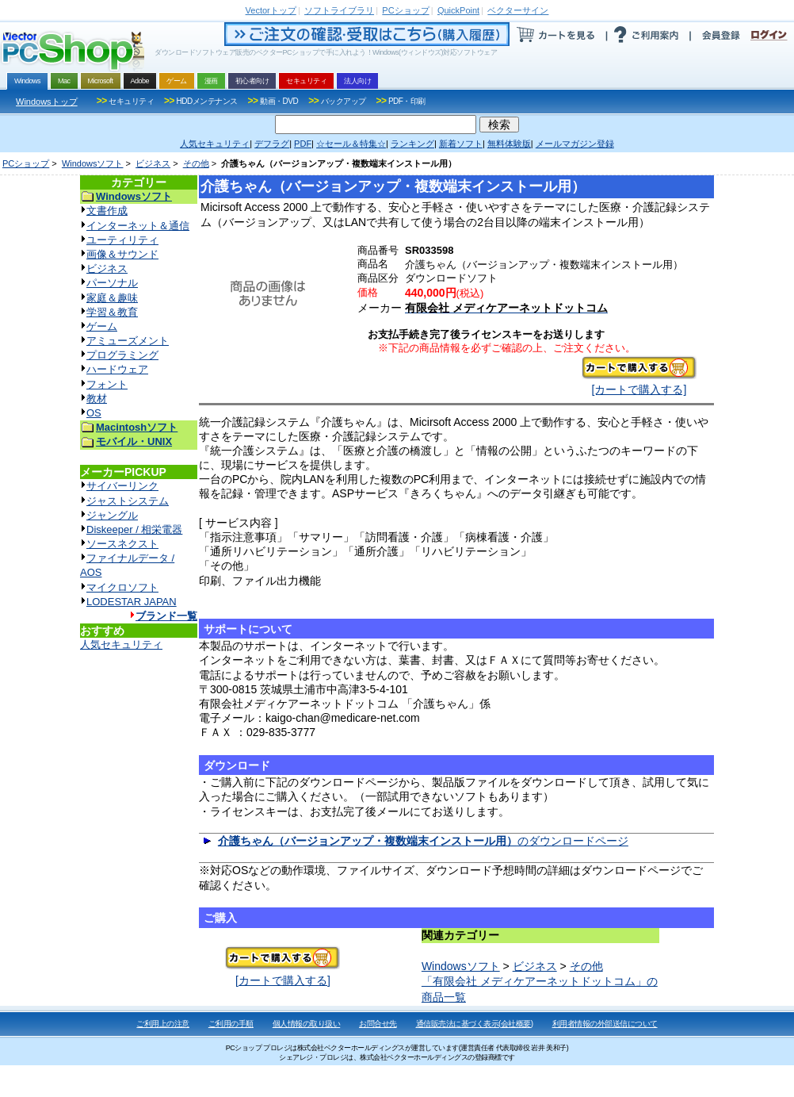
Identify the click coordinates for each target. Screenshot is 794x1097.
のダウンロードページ (423, 840)
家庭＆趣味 (112, 298)
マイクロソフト (122, 587)
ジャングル (112, 515)
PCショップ (25, 163)
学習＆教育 (112, 312)
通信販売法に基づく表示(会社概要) (474, 1023)
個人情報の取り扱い (307, 1023)
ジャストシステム (127, 501)
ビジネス (153, 163)
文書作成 (107, 211)
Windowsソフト (93, 163)
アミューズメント (127, 341)
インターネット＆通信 (137, 226)
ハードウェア (117, 369)
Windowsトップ (47, 101)
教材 (96, 399)
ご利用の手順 (231, 1023)
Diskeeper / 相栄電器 (134, 529)
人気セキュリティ (121, 644)
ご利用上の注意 (162, 1023)
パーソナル (112, 283)
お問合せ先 (378, 1023)
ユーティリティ (122, 240)
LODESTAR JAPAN (131, 602)
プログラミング (122, 355)
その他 (196, 163)
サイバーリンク (122, 486)
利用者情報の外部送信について (605, 1023)
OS (93, 413)
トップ (271, 10)
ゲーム (101, 326)
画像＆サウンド (122, 254)
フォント (107, 384)
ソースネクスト (122, 544)
